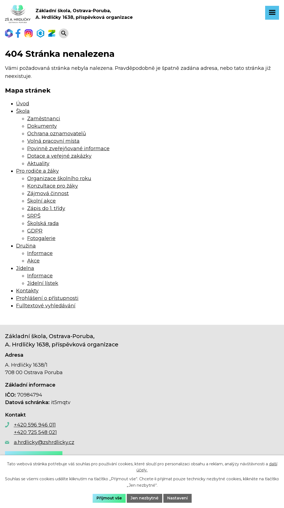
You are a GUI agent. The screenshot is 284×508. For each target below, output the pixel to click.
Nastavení (177, 498)
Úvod (22, 104)
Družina (26, 246)
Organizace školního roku (59, 178)
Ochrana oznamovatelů (56, 134)
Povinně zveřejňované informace (68, 148)
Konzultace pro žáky (52, 186)
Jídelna (25, 268)
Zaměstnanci (43, 119)
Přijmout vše (109, 498)
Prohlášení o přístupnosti (47, 298)
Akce (33, 261)
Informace (40, 253)
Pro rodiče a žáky (37, 171)
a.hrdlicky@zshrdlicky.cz (44, 442)
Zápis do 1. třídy (46, 208)
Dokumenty (42, 126)
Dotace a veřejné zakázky (59, 156)
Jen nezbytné (144, 498)
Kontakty (27, 291)
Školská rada (43, 223)
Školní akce (41, 201)
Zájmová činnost (48, 193)
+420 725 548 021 (35, 432)
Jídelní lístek (42, 283)
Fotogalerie (41, 238)
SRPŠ (33, 216)
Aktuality (38, 163)
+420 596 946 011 (35, 425)
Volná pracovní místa (53, 141)
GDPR (34, 231)
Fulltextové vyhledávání (45, 306)
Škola (23, 111)
